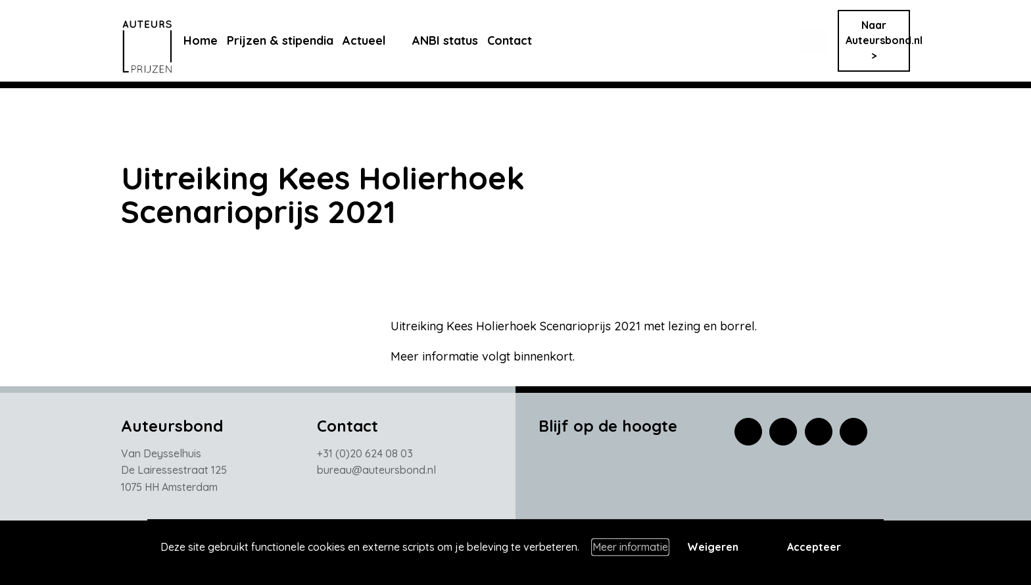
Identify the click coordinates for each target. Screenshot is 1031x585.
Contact (519, 40)
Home (210, 40)
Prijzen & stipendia (290, 40)
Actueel (374, 40)
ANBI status (455, 40)
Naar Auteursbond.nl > (878, 40)
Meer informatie (630, 546)
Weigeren (712, 546)
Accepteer (814, 546)
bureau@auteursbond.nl (376, 469)
